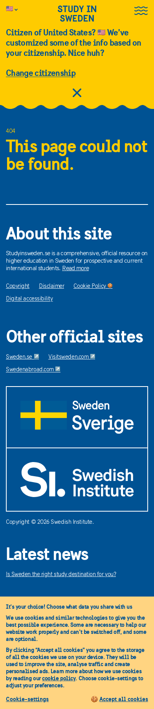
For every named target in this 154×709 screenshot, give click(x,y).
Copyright (17, 286)
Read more (75, 268)
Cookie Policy (92, 286)
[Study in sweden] (77, 18)
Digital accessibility (29, 299)
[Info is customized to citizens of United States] (19, 9)
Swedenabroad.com (33, 370)
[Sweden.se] (77, 417)
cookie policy (58, 678)
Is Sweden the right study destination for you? (61, 575)
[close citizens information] (77, 93)
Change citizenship (40, 72)
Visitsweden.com (71, 357)
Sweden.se (22, 357)
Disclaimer (51, 286)
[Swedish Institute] (77, 479)
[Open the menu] (141, 11)
